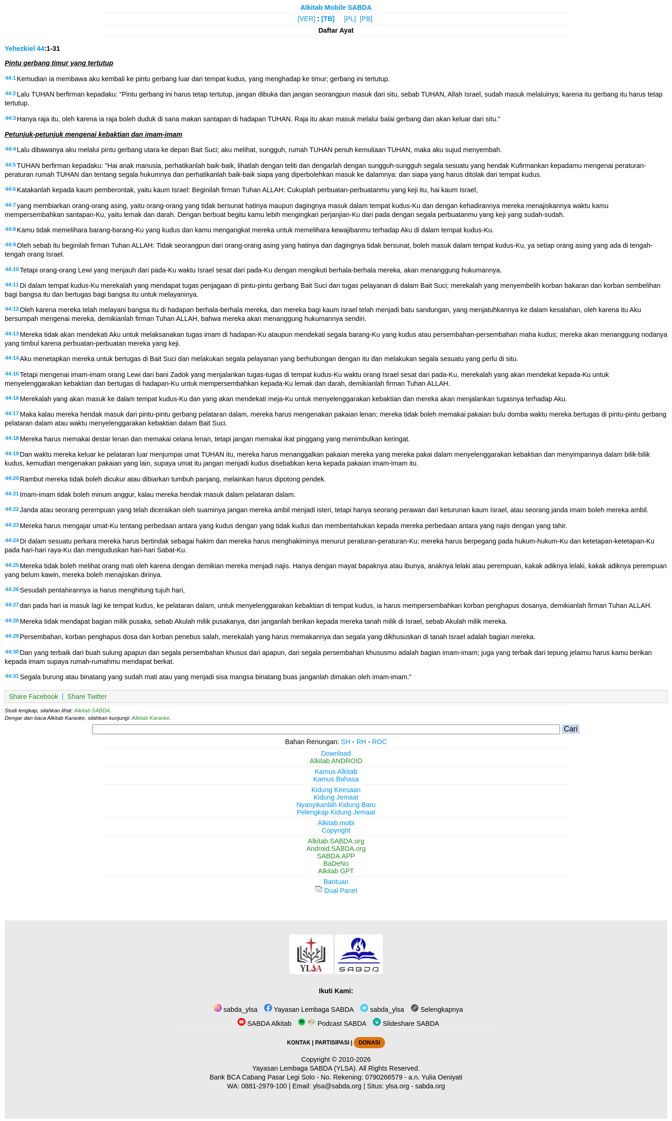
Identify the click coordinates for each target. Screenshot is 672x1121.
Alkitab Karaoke (151, 718)
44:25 (12, 565)
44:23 (12, 525)
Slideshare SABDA (406, 1023)
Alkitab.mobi (336, 823)
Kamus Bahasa (336, 779)
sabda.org (430, 1086)
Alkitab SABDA (92, 710)
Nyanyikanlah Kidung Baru (336, 804)
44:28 (12, 620)
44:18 (12, 438)
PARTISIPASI (332, 1042)
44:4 (10, 149)
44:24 (12, 540)
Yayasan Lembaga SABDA (309, 1009)
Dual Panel (336, 890)
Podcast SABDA (332, 1023)
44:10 (12, 269)
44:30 (12, 651)
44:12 (12, 309)
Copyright (336, 830)
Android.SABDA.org (335, 848)
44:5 (10, 164)
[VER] (306, 18)
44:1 (10, 78)
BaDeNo (336, 863)
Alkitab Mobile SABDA (336, 7)
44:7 (10, 205)
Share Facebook (33, 696)
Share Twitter (87, 696)
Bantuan (336, 881)
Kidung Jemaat (336, 797)
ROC (379, 741)
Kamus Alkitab (336, 771)
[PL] (350, 18)
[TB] (328, 18)
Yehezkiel (20, 48)
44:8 (10, 229)
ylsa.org (397, 1086)
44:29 (12, 636)
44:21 (12, 493)
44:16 (12, 398)
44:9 (10, 244)
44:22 (12, 509)
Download (336, 753)
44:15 (12, 373)
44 (40, 48)
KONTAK (298, 1042)
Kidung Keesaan (336, 790)
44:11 (12, 284)
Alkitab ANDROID (336, 761)
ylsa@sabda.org (337, 1086)
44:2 (10, 93)
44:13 (12, 333)
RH (361, 741)
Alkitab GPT (336, 871)
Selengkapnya (437, 1009)
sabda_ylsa (236, 1009)
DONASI (369, 1042)
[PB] (366, 18)
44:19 (12, 453)
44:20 (12, 478)
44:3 (10, 118)
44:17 (12, 413)
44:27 (12, 604)
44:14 (12, 358)
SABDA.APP (336, 856)
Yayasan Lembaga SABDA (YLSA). (304, 1068)
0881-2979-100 (264, 1086)
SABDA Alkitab (264, 1023)
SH (345, 741)
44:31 (12, 676)
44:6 (10, 189)
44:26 (12, 589)
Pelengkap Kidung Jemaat (336, 812)
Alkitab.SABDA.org (336, 841)
